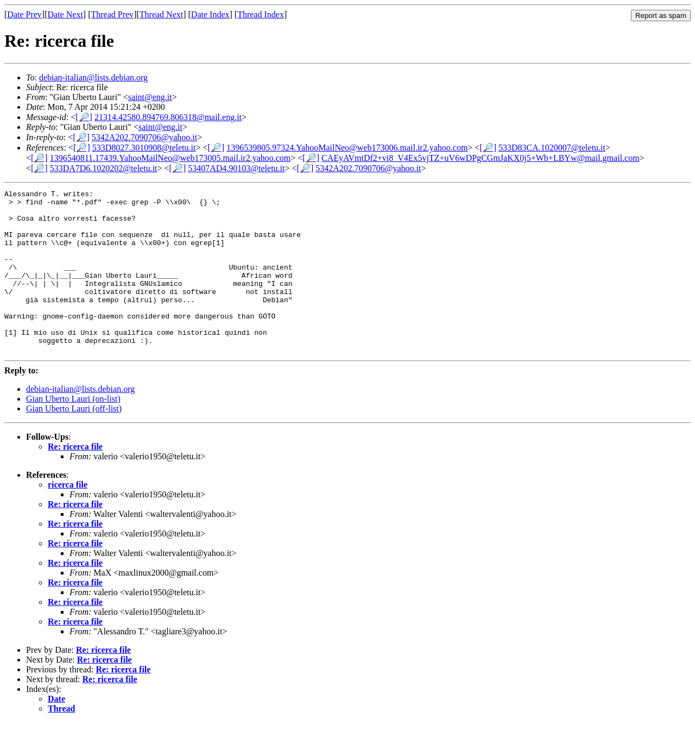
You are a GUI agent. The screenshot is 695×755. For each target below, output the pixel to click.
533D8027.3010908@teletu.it (144, 147)
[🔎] (83, 117)
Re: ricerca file (75, 479)
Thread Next (161, 14)
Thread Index (260, 14)
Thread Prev (112, 14)
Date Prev (24, 14)
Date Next (65, 14)
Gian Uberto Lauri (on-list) (73, 431)
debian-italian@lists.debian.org (93, 77)
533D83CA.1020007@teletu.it (551, 147)
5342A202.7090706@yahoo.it (144, 137)
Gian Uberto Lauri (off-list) (74, 441)
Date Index (210, 14)
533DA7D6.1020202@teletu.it (103, 168)
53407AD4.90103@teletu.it (236, 168)
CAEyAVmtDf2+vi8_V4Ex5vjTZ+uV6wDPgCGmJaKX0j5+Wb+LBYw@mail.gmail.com (480, 158)
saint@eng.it (150, 97)
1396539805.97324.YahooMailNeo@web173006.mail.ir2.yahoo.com (346, 147)
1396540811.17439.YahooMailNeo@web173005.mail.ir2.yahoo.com (170, 158)
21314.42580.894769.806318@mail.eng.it (168, 117)
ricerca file (67, 517)
